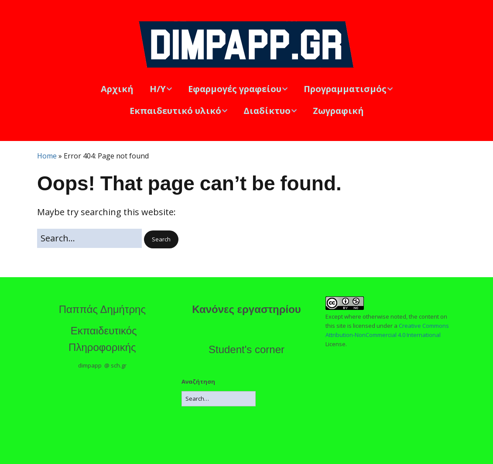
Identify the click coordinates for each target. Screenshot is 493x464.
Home (47, 156)
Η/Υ (158, 89)
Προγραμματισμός (345, 89)
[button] (161, 239)
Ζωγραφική (338, 111)
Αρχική (117, 89)
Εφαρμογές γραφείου (234, 89)
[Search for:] (89, 238)
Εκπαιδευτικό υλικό (175, 111)
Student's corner (246, 349)
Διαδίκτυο (267, 111)
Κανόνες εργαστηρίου (246, 309)
